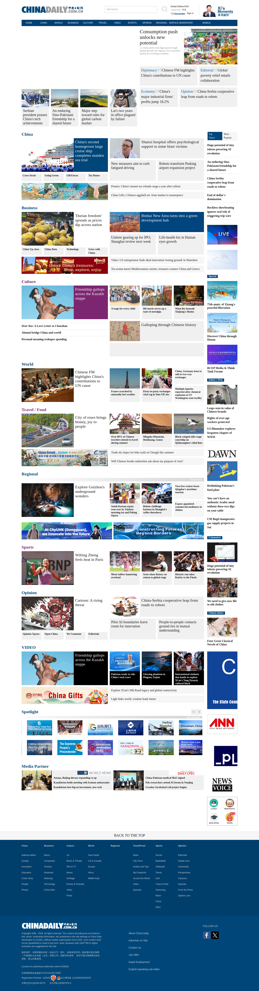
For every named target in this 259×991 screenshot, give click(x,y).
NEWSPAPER (186, 23)
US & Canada (94, 861)
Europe (91, 866)
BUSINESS (73, 23)
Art (68, 855)
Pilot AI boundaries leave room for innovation (129, 624)
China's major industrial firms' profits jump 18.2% (157, 96)
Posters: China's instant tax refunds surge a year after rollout (145, 186)
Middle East (93, 878)
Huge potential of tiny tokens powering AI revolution (220, 149)
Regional (30, 474)
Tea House (94, 175)
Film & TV (71, 866)
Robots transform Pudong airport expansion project (177, 166)
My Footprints (139, 872)
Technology (73, 249)
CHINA (43, 23)
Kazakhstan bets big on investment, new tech (78, 787)
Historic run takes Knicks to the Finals (186, 576)
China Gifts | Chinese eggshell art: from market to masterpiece (147, 195)
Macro (47, 855)
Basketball (160, 861)
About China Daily (139, 933)
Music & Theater (74, 861)
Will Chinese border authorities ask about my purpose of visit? (147, 461)
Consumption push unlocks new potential (159, 37)
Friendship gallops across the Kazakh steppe (89, 293)
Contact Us (135, 947)
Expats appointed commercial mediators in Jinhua (188, 507)
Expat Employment (139, 962)
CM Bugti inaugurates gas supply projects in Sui (221, 523)
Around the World (141, 878)
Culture (29, 281)
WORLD (58, 23)
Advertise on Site (138, 940)
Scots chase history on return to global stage (155, 576)
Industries (48, 872)
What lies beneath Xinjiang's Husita (184, 310)
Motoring (48, 878)
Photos (25, 890)
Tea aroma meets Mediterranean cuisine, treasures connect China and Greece (155, 268)
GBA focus (72, 175)
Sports (28, 547)
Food (41, 409)
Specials (137, 890)
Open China (51, 634)
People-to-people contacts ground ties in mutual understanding (177, 626)
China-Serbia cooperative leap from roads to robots (220, 182)
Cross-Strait (29, 175)
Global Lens (184, 861)
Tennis (159, 872)
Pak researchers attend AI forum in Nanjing (169, 782)
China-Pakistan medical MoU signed (165, 778)
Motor (158, 895)
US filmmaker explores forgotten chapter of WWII (221, 432)
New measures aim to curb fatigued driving (130, 166)
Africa (91, 872)
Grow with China (94, 251)
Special (212, 276)
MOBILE (207, 23)
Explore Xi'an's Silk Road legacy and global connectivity (144, 690)
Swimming (160, 890)
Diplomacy (149, 70)
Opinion (187, 91)
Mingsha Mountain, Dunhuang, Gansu (153, 438)
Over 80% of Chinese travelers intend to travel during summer (124, 439)
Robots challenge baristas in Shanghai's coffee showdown (155, 509)
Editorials (93, 634)
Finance (48, 866)
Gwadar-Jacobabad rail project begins (166, 787)
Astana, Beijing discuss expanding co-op (75, 778)
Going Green (51, 175)
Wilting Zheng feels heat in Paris (89, 557)
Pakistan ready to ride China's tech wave (123, 676)
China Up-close (31, 249)
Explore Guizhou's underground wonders (89, 491)
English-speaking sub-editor (144, 969)
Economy (148, 91)
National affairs (29, 855)
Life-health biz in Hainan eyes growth (177, 239)
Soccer (159, 855)
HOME (29, 23)
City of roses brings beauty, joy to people (90, 422)
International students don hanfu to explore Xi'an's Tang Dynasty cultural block (187, 679)
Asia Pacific (93, 855)
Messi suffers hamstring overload (124, 576)
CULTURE (88, 23)
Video (69, 890)
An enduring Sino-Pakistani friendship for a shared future (221, 166)
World (27, 364)
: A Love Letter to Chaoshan (44, 325)
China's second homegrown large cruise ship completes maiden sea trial (89, 151)
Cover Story (27, 878)
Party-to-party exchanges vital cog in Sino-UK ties (156, 393)
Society (25, 861)
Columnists (215, 537)
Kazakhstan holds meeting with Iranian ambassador (82, 782)
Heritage (71, 878)
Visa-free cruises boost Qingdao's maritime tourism (187, 489)
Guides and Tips (141, 866)
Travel (27, 409)
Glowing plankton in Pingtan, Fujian (154, 676)
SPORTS (132, 23)
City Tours (138, 861)
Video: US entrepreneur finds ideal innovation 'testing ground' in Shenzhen (154, 260)
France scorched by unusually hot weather (123, 393)
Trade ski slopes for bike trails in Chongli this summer (142, 452)
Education (26, 872)
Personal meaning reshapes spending (44, 339)
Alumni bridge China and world (41, 332)
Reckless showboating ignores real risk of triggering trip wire (220, 211)
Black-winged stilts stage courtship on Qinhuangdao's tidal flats (188, 439)
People (25, 884)
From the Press (185, 890)
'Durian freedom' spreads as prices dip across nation (88, 220)
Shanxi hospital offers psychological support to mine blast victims (170, 144)
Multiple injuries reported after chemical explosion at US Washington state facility (188, 393)
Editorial (207, 70)
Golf (158, 878)
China (27, 134)
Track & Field (162, 884)
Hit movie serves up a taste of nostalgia (154, 310)
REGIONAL (161, 23)
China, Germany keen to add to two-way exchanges (188, 374)
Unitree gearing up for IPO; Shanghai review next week (131, 239)
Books (69, 872)
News (135, 855)
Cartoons (182, 878)
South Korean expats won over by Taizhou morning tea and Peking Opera (124, 511)
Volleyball (160, 866)
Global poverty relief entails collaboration (215, 75)
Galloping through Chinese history (168, 324)
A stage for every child (123, 308)
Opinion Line (184, 895)
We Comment (74, 634)
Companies (49, 861)
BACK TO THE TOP (129, 835)
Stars (158, 907)
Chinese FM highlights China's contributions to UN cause (89, 379)
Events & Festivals (75, 884)
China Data (51, 249)
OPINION (147, 23)
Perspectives (184, 872)
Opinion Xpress (31, 634)
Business (29, 207)
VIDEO (117, 23)
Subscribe (176, 10)
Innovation (26, 866)
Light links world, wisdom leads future (133, 698)
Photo (69, 895)
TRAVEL (103, 23)
